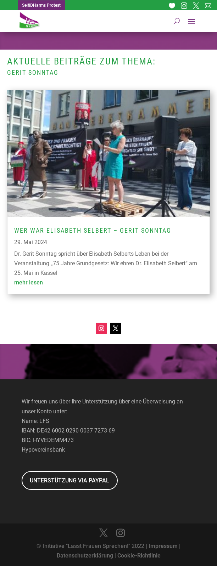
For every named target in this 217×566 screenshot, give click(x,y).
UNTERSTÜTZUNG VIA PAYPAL (69, 480)
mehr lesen (28, 282)
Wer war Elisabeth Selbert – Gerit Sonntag (92, 230)
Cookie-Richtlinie (139, 555)
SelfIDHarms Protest (41, 5)
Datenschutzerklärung (85, 555)
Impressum (163, 546)
